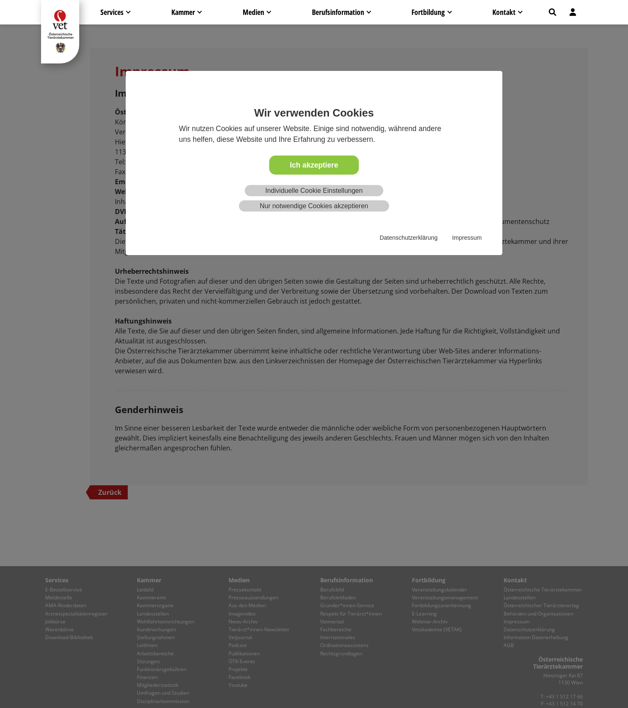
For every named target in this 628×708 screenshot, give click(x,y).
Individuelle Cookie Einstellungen (314, 190)
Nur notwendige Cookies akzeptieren (314, 205)
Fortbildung (428, 12)
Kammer (183, 12)
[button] (552, 12)
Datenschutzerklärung (409, 237)
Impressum (467, 237)
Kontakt (504, 12)
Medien (253, 12)
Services (112, 12)
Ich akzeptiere (314, 165)
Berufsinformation (338, 12)
